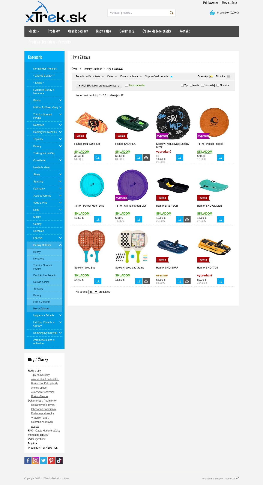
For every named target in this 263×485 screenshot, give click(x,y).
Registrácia (229, 2)
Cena (110, 76)
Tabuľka (220, 76)
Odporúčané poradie (156, 76)
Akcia (196, 85)
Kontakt (184, 31)
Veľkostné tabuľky (38, 434)
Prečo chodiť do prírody (44, 383)
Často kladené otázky (157, 31)
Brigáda (32, 443)
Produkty (54, 31)
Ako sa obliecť (39, 387)
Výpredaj (209, 85)
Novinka (224, 85)
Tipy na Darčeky (40, 374)
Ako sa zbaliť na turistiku (45, 379)
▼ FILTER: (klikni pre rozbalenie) (99, 85)
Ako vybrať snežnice (43, 392)
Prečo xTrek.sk (39, 396)
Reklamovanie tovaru (43, 404)
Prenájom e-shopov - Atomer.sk (220, 478)
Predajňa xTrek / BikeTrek (43, 447)
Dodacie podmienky (42, 413)
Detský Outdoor (93, 68)
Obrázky (203, 76)
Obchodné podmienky (43, 409)
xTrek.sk (34, 31)
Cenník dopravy (78, 31)
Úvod (75, 68)
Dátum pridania (129, 76)
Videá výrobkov (37, 439)
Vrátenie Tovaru (40, 417)
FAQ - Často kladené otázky (44, 430)
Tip (186, 85)
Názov (96, 76)
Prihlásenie (210, 2)
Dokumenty (126, 31)
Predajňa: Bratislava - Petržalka (50, 42)
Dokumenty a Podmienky (42, 400)
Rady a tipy (103, 31)
